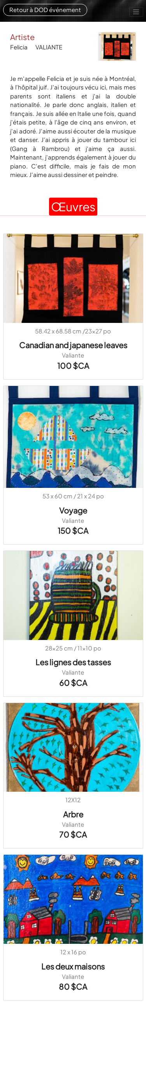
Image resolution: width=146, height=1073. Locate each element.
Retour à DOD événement (45, 9)
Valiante (73, 355)
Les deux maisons (73, 966)
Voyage (73, 510)
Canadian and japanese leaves (73, 345)
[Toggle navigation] (136, 12)
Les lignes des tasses (73, 662)
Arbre (73, 814)
